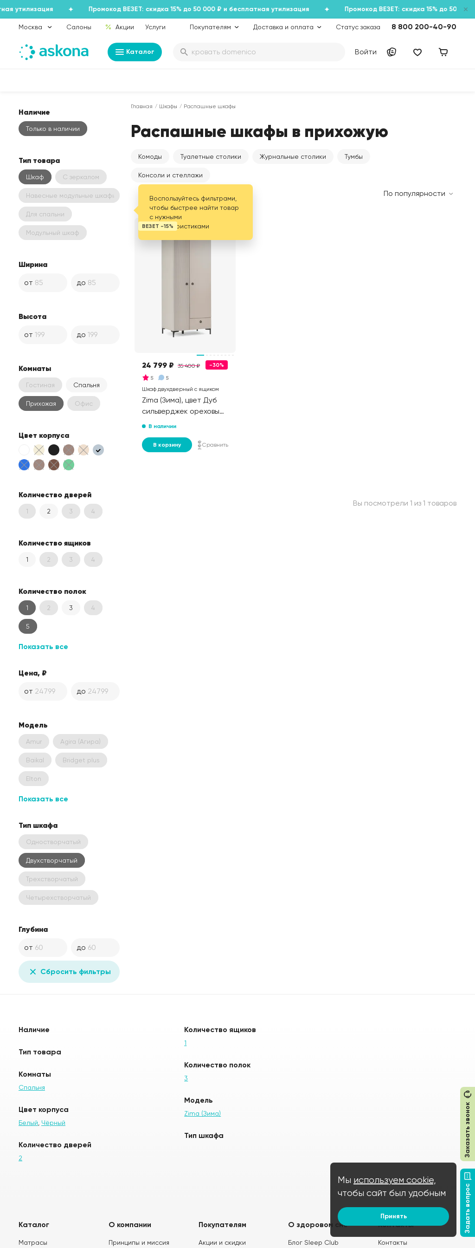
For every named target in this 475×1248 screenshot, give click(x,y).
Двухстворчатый (51, 860)
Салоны (78, 27)
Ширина (33, 264)
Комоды (150, 156)
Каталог (134, 52)
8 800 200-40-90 (424, 26)
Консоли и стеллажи (170, 175)
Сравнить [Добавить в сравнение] (213, 444)
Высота (32, 316)
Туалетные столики (210, 156)
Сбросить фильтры (69, 971)
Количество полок (52, 591)
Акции (119, 27)
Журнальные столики (293, 156)
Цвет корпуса (44, 435)
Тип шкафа (38, 825)
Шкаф (35, 177)
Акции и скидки (222, 1242)
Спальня (86, 385)
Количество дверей (55, 494)
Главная (142, 106)
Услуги (155, 27)
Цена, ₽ (33, 672)
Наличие (34, 112)
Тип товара (39, 160)
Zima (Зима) (202, 1113)
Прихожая (41, 403)
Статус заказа (358, 27)
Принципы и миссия (139, 1242)
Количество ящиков (55, 542)
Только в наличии (53, 128)
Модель (33, 724)
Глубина (33, 929)
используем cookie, (394, 1180)
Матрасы (33, 1242)
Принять (393, 1216)
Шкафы (168, 106)
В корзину (167, 445)
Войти (366, 51)
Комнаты (35, 368)
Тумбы (354, 156)
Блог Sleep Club (313, 1242)
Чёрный (53, 1122)
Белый (28, 1122)
